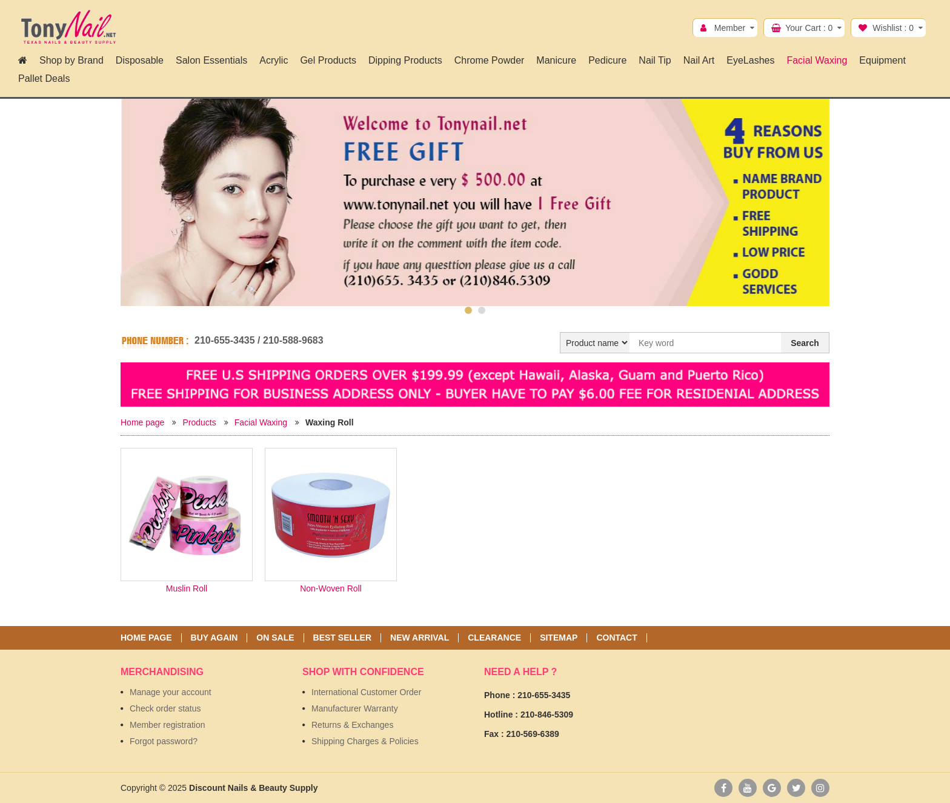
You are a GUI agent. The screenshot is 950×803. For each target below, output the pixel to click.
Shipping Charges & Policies (365, 741)
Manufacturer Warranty (354, 708)
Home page (142, 422)
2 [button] (481, 310)
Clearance (494, 637)
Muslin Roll (186, 588)
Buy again (214, 637)
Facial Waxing (260, 422)
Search (805, 343)
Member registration (167, 725)
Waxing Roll (329, 422)
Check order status (165, 708)
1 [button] (468, 310)
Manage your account (170, 692)
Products (199, 422)
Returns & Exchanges (352, 725)
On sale (275, 637)
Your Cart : (808, 28)
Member (729, 28)
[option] (475, 202)
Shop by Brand (71, 60)
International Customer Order (366, 692)
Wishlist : (893, 28)
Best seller (342, 637)
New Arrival (419, 637)
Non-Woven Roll (331, 588)
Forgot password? (164, 741)
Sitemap (558, 637)
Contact (616, 637)
